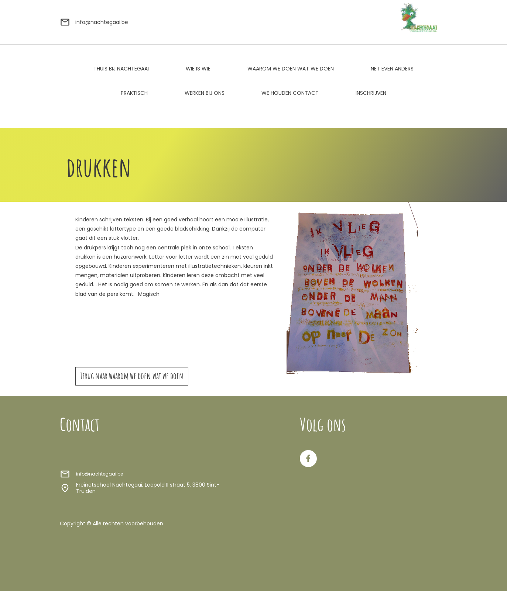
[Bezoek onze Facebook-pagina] (308, 458)
